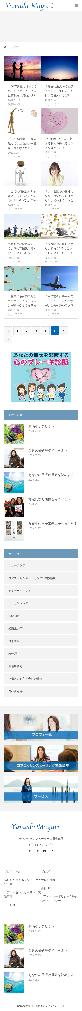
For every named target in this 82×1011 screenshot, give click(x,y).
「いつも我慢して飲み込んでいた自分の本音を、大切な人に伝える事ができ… (22, 145)
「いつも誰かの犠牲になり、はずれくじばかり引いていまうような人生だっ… (59, 198)
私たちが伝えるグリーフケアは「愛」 (22, 882)
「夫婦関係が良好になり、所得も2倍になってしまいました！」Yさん (59, 250)
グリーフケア (52, 104)
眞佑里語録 (15, 666)
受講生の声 (14, 104)
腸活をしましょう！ (43, 426)
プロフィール (12, 871)
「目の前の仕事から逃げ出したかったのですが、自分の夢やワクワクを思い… (59, 303)
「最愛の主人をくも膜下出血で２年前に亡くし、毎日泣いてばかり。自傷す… (59, 93)
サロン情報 (48, 879)
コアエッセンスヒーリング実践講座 (22, 894)
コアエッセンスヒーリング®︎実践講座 (32, 578)
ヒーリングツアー (19, 603)
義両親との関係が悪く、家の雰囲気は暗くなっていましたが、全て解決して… (22, 250)
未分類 (12, 653)
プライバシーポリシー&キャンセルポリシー (59, 898)
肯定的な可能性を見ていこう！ (51, 499)
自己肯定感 (15, 691)
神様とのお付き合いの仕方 (25, 678)
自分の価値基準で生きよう (47, 450)
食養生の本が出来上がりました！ (52, 523)
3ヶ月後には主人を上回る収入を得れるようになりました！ (59, 143)
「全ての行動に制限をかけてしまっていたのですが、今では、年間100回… (22, 198)
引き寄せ (14, 641)
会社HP (46, 888)
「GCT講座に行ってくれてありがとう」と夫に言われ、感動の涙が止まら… (22, 93)
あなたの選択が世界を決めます (51, 475)
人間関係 (14, 615)
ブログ (45, 871)
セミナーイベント (19, 590)
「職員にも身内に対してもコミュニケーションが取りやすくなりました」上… (22, 303)
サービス (9, 905)
